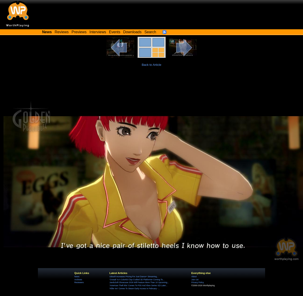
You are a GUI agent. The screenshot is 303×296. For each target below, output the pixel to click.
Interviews (97, 32)
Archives (78, 279)
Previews (79, 32)
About (194, 276)
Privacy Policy (197, 282)
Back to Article (151, 65)
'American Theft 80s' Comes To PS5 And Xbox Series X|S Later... (138, 285)
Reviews (62, 32)
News (76, 276)
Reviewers (79, 282)
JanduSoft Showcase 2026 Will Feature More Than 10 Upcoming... (139, 282)
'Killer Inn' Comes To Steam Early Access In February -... (135, 288)
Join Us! (195, 279)
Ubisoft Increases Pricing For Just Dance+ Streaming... (134, 276)
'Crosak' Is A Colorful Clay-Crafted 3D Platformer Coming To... (137, 279)
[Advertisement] (151, 84)
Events (114, 32)
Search (150, 32)
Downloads (132, 32)
